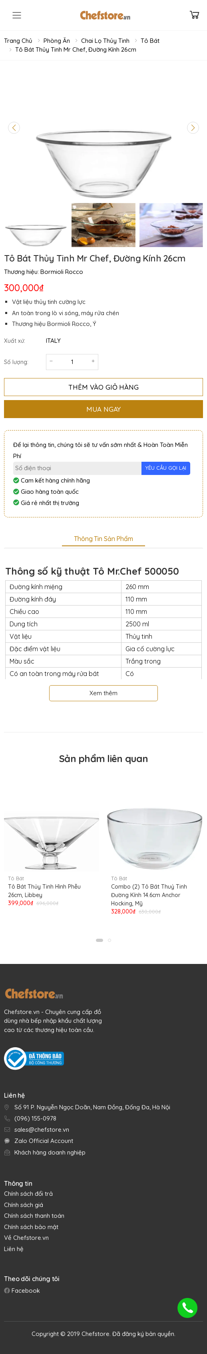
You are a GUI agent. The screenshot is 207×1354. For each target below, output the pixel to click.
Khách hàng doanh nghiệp (50, 1152)
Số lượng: (16, 362)
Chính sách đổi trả (28, 1193)
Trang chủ (18, 40)
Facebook (25, 1290)
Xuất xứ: (14, 340)
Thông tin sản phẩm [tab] (103, 539)
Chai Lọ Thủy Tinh (105, 40)
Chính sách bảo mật (31, 1227)
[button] (99, 940)
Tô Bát (150, 40)
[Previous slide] (14, 128)
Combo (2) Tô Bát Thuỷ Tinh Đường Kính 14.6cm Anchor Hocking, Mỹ (149, 895)
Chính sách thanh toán (34, 1215)
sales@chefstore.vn (41, 1129)
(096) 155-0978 (35, 1118)
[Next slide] (193, 128)
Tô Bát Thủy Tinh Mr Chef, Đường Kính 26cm (75, 49)
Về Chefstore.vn (26, 1237)
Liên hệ (14, 1249)
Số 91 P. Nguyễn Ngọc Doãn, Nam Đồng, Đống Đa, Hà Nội (92, 1107)
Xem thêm (103, 693)
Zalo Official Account (43, 1141)
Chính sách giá (23, 1205)
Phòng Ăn (57, 40)
